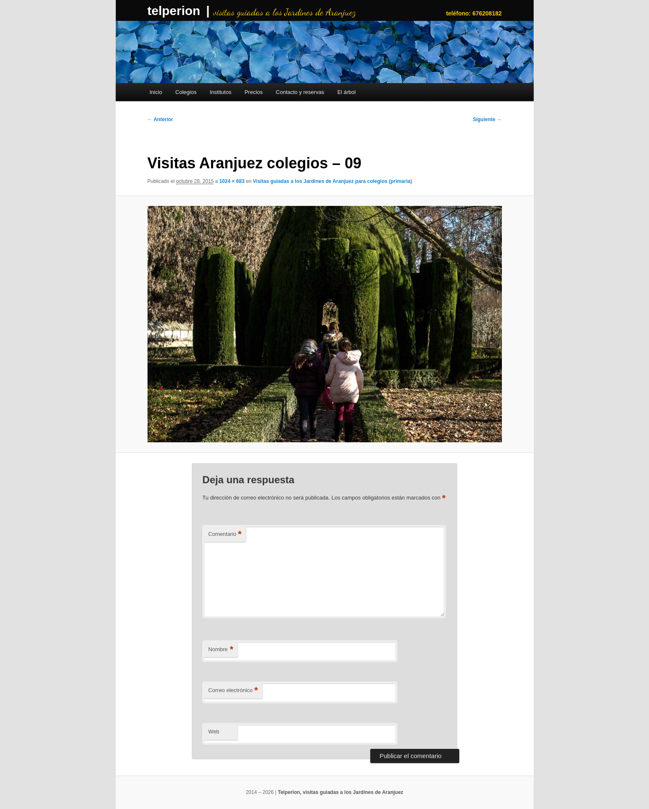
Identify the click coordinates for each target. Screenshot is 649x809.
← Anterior (160, 119)
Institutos (221, 92)
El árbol (346, 92)
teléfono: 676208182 (473, 13)
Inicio (156, 92)
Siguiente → (487, 119)
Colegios (186, 92)
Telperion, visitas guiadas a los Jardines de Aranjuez (340, 792)
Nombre (220, 650)
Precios (253, 92)
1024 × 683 (231, 181)
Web (213, 731)
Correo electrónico (233, 691)
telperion (174, 11)
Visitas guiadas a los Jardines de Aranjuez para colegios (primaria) (332, 181)
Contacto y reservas (300, 92)
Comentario (225, 534)
